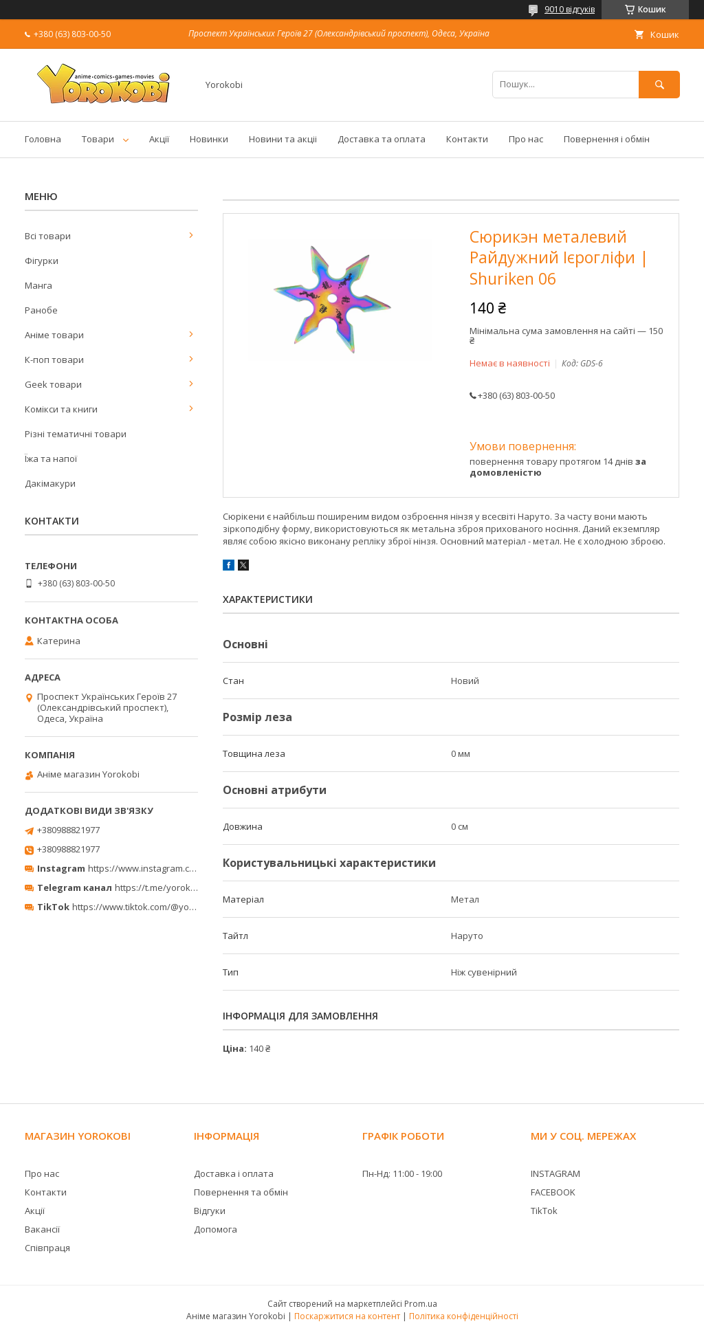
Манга (38, 285)
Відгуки (210, 1210)
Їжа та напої (51, 458)
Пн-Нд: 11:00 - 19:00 (402, 1173)
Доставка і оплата (234, 1173)
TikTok (544, 1210)
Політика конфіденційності (463, 1316)
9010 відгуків (569, 9)
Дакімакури (50, 483)
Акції (159, 139)
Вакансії (42, 1229)
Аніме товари (54, 335)
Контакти (467, 139)
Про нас (526, 139)
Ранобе (41, 310)
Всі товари (48, 236)
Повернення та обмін (241, 1192)
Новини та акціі (283, 139)
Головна (43, 139)
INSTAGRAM (555, 1173)
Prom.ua (420, 1304)
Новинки (209, 139)
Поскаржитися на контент (347, 1316)
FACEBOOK (553, 1192)
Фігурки (41, 260)
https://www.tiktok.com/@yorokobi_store (157, 907)
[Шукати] (659, 84)
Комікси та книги (61, 409)
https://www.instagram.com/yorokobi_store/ (180, 868)
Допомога (215, 1229)
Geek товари (53, 384)
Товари (98, 139)
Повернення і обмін (607, 139)
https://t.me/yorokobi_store (172, 887)
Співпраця (47, 1248)
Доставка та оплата (382, 139)
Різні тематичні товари (75, 434)
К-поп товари (54, 359)
